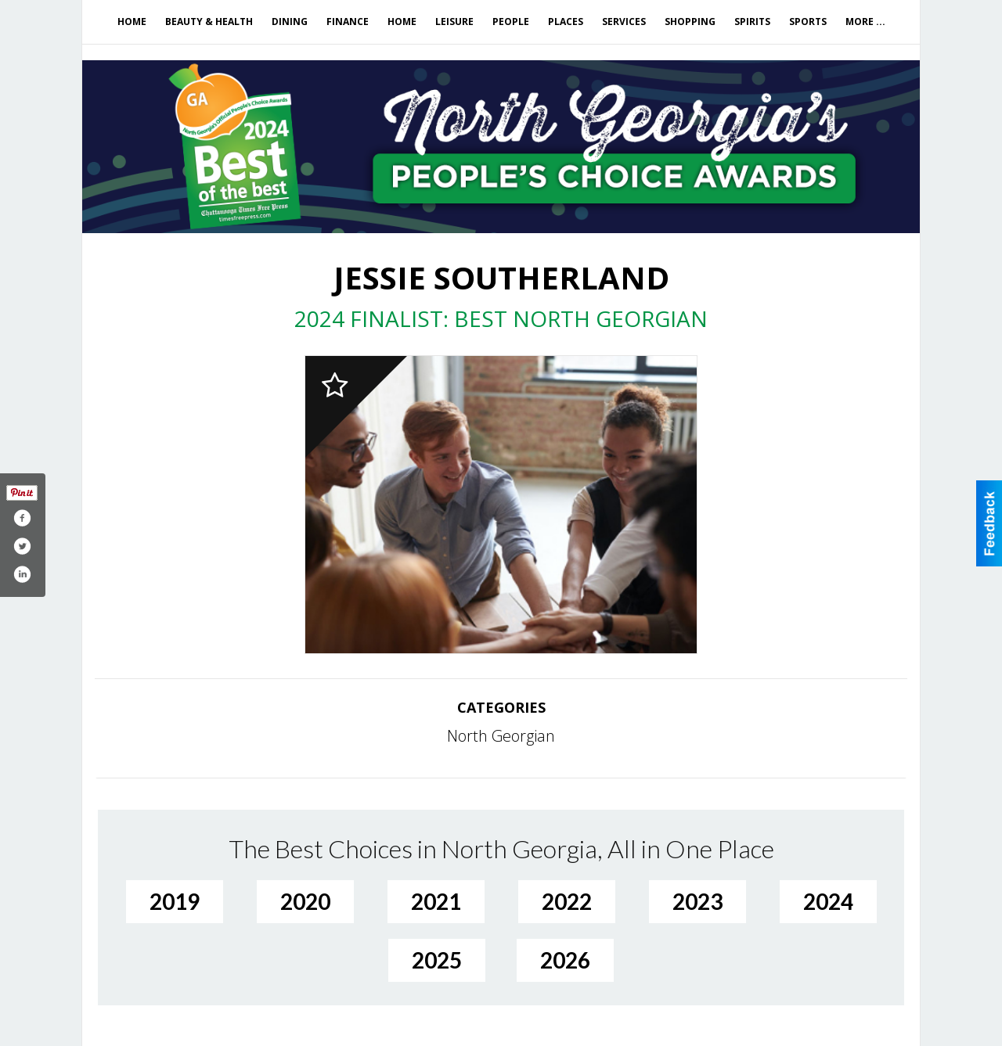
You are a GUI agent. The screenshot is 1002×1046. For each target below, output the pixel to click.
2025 (437, 960)
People (510, 21)
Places (565, 21)
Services (624, 21)
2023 (697, 901)
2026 (565, 960)
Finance (347, 21)
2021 (436, 901)
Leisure (454, 21)
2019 (175, 901)
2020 (305, 901)
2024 (828, 901)
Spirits (752, 21)
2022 (567, 901)
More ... (865, 21)
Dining (290, 21)
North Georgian (501, 735)
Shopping (690, 21)
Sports (808, 21)
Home (131, 21)
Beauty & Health (209, 21)
